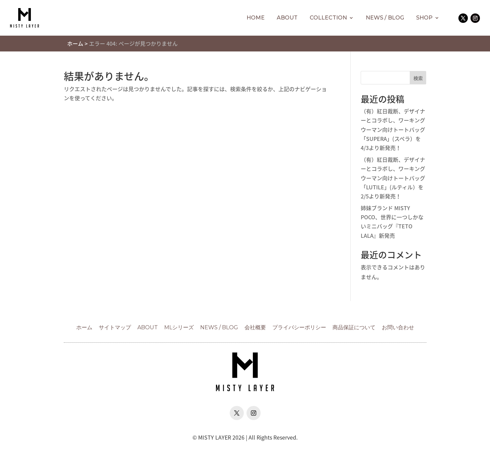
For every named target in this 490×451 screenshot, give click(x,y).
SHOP (424, 17)
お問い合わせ (398, 327)
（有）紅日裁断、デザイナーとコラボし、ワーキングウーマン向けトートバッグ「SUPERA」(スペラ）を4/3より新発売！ (393, 129)
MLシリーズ (179, 327)
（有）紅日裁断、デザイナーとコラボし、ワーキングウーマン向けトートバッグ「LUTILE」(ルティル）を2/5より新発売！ (393, 177)
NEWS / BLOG (385, 17)
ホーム (75, 43)
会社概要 (255, 327)
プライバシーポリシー (299, 327)
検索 (418, 78)
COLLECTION (328, 17)
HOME (256, 17)
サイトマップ (115, 327)
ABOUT (287, 17)
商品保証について (353, 327)
